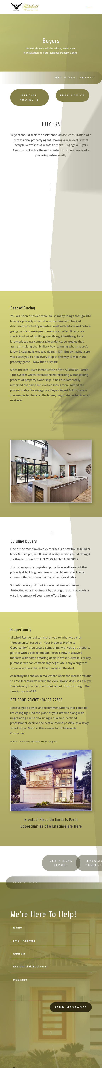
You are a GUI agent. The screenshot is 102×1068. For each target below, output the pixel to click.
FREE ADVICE (61, 95)
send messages (70, 1007)
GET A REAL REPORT (73, 77)
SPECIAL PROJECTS (21, 97)
